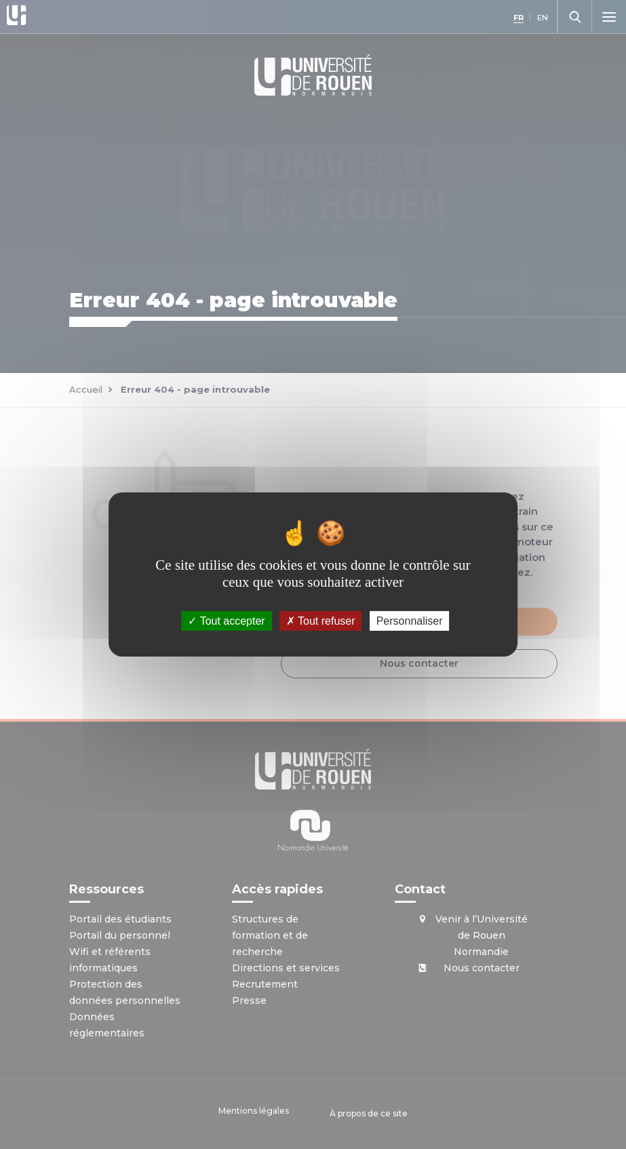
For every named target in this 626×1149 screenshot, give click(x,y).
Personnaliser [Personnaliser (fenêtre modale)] (409, 621)
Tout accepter (226, 621)
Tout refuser (320, 621)
